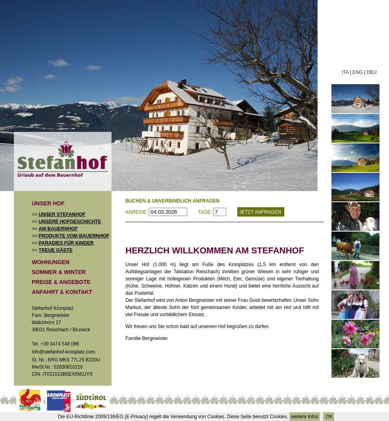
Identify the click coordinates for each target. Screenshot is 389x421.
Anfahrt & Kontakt (62, 292)
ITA (345, 72)
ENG (357, 72)
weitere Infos (304, 416)
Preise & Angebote (61, 282)
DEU (372, 72)
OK (329, 416)
